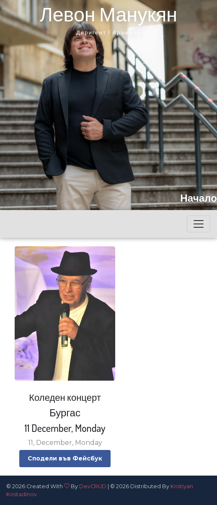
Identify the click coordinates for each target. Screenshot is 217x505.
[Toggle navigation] (198, 224)
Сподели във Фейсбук (65, 458)
